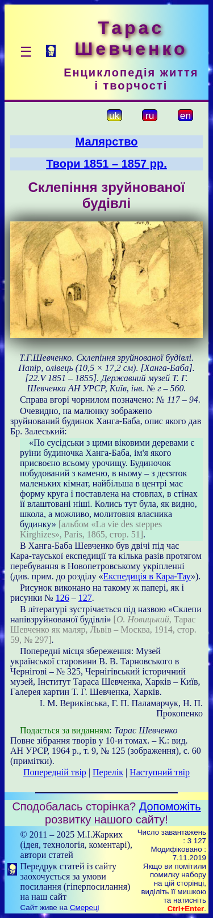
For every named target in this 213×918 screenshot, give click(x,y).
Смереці (84, 907)
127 (85, 598)
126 (62, 598)
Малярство (107, 141)
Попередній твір (54, 772)
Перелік (108, 772)
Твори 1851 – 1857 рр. (106, 163)
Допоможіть (170, 806)
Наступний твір (160, 772)
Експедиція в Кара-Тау (147, 576)
